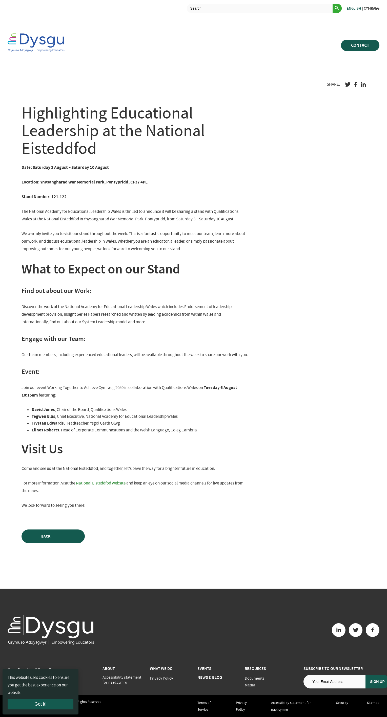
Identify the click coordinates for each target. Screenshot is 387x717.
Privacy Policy (161, 678)
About (109, 668)
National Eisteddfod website (101, 483)
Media (250, 685)
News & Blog (209, 677)
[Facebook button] (372, 630)
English (354, 8)
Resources (255, 668)
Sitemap (373, 702)
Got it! (40, 704)
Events (204, 668)
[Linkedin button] (338, 630)
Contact (360, 45)
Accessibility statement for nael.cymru (122, 680)
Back (53, 536)
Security (342, 702)
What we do (161, 668)
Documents (254, 678)
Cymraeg (371, 8)
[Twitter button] (355, 630)
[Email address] (334, 681)
